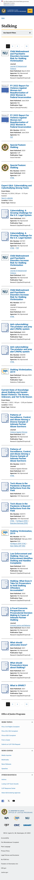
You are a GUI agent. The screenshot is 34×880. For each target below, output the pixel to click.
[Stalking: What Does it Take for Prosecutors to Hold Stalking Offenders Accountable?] (5, 588)
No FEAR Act (5, 859)
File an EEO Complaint (9, 735)
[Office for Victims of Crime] (17, 826)
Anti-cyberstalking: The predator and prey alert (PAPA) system (21, 326)
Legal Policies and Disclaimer (10, 855)
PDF (11, 137)
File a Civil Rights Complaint (10, 726)
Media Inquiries (6, 755)
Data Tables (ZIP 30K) (17, 546)
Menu (30, 10)
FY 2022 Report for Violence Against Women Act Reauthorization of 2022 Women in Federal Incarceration (20, 91)
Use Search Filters (9, 33)
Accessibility (5, 838)
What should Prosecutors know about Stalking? (19, 665)
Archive (4, 779)
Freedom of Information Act (9, 864)
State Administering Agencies (11, 793)
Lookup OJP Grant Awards (10, 784)
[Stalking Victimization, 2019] (5, 371)
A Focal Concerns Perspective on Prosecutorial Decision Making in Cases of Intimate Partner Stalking (21, 614)
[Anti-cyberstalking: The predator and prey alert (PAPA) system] (5, 331)
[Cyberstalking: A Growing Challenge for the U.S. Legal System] (5, 218)
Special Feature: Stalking (18, 146)
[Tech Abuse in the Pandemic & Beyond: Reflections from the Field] (5, 491)
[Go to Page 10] (26, 46)
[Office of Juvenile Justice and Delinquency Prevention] (6, 826)
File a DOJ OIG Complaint (10, 731)
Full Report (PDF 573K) (18, 543)
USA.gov (3, 868)
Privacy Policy (5, 851)
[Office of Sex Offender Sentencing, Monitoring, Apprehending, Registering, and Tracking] (27, 826)
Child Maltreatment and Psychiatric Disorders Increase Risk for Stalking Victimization (19, 56)
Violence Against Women (18, 432)
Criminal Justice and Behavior (20, 625)
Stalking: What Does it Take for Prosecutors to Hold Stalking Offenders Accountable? (21, 586)
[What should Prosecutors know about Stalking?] (5, 670)
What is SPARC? (18, 685)
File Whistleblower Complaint (10, 842)
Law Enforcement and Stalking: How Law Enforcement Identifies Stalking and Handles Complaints (21, 558)
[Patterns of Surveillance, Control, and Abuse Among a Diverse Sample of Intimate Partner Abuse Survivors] (5, 422)
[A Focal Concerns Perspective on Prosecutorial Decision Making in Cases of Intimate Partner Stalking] (5, 615)
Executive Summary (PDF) (19, 523)
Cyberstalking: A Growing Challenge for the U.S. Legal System (21, 212)
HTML (12, 178)
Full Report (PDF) (22, 521)
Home (3, 18)
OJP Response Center (8, 788)
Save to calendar (7, 198)
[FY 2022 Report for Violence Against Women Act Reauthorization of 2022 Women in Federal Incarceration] (5, 89)
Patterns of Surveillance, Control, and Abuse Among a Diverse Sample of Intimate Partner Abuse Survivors (20, 421)
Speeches (5, 768)
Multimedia (5, 760)
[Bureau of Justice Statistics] (17, 820)
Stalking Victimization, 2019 (21, 370)
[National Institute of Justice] (27, 819)
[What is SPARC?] (5, 693)
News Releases (6, 764)
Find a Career (6, 740)
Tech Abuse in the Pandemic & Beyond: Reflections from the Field (20, 487)
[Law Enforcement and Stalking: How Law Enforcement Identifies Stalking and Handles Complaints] (5, 561)
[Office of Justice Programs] (3, 11)
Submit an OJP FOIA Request (11, 744)
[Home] (16, 11)
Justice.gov (4, 872)
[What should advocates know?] (5, 650)
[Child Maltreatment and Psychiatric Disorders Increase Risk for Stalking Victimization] (5, 53)
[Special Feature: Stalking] (5, 148)
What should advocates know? (18, 643)
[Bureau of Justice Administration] (7, 819)
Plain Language (5, 846)
